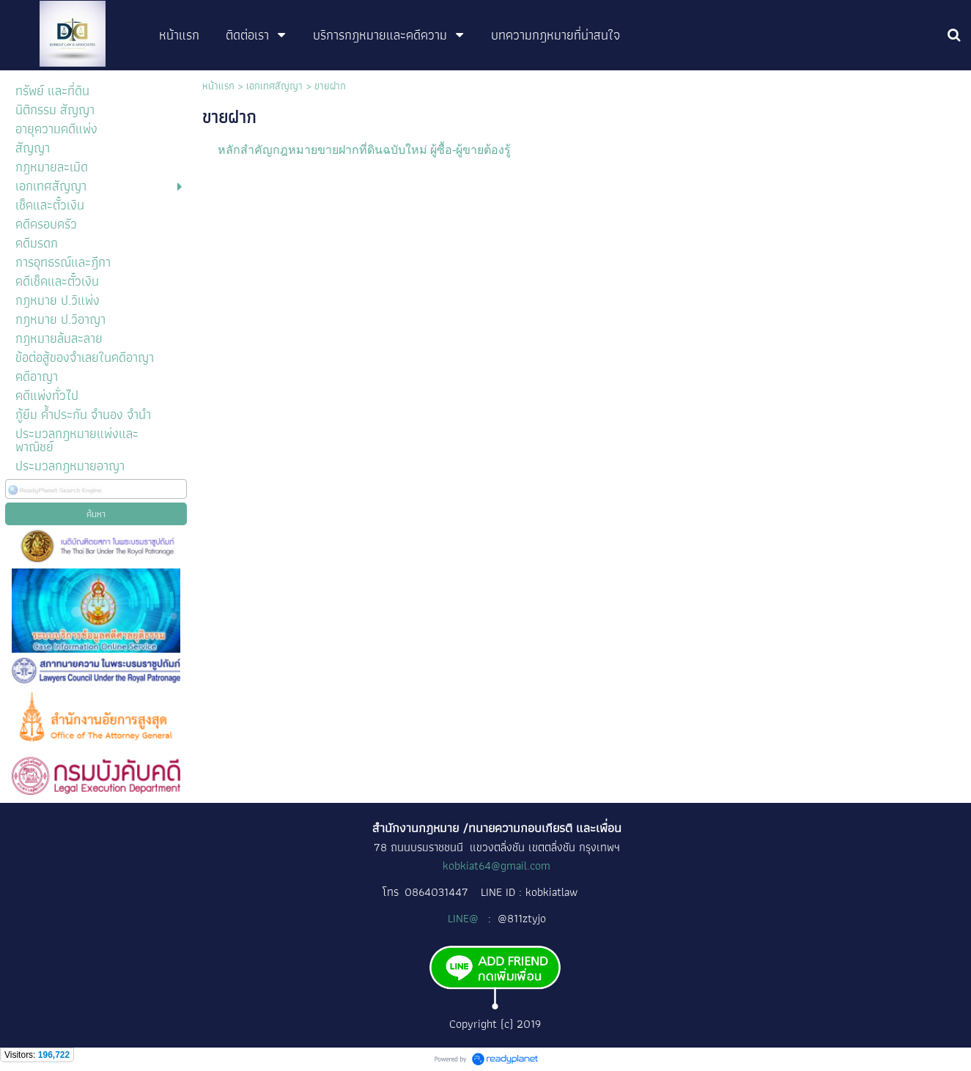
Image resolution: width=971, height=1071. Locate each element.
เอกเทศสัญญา (274, 86)
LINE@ (464, 918)
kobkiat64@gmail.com (496, 865)
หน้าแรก (218, 86)
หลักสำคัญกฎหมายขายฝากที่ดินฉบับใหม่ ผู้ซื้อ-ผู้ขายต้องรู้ (364, 150)
